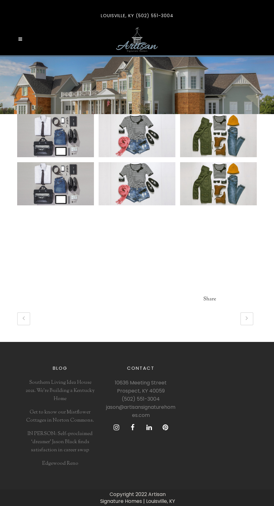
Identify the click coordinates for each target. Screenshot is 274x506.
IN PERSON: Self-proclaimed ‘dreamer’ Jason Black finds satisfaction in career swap (60, 442)
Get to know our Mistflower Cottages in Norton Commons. (60, 416)
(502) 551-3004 (141, 399)
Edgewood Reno (60, 463)
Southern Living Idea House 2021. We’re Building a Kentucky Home (60, 391)
